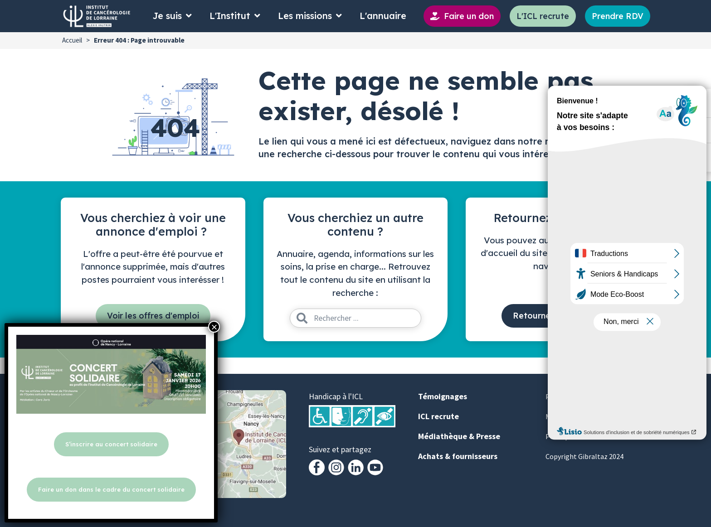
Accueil (72, 40)
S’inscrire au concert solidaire (111, 444)
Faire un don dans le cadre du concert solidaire (111, 489)
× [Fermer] (214, 327)
